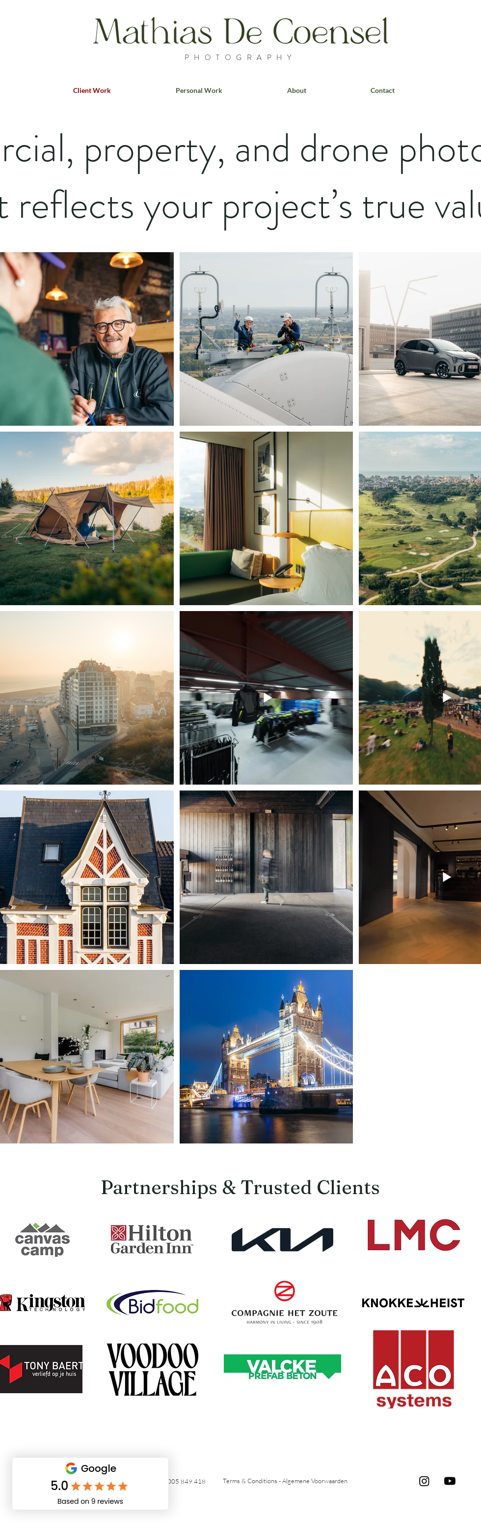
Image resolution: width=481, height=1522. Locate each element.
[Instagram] (424, 1481)
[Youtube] (449, 1481)
